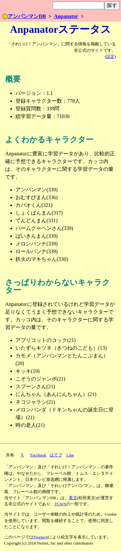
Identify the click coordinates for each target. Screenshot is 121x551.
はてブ (56, 455)
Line (70, 455)
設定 (110, 56)
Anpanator (66, 16)
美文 (73, 498)
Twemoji (41, 537)
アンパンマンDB (24, 16)
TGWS (60, 504)
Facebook (38, 455)
